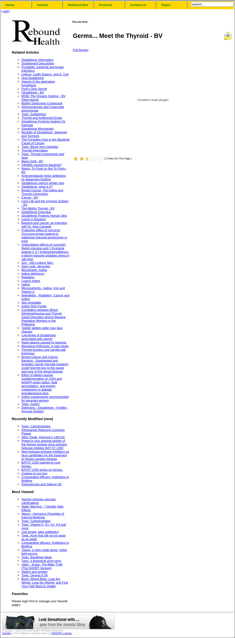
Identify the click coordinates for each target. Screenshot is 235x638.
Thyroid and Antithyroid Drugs (41, 118)
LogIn (5, 11)
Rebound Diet (78, 5)
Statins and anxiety (34, 571)
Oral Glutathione (32, 78)
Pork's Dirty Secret (34, 89)
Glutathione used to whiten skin (42, 183)
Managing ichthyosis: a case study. (45, 346)
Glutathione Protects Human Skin (44, 215)
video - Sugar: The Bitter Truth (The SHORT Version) (42, 566)
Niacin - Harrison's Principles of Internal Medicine (42, 515)
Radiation (27, 277)
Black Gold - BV (32, 161)
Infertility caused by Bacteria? (41, 165)
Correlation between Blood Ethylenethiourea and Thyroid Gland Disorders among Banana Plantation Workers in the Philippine (43, 317)
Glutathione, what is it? (36, 186)
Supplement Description (37, 63)
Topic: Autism (30, 404)
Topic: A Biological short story (41, 561)
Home (10, 5)
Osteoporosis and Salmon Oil (41, 484)
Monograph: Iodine (34, 270)
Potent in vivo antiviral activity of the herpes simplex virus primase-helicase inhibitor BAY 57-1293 (44, 444)
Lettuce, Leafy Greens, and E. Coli (45, 74)
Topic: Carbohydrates (36, 426)
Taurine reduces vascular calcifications (38, 501)
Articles (42, 5)
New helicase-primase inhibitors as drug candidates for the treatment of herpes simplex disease (45, 455)
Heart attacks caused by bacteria (43, 342)
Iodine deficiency (32, 273)
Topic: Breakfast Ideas (36, 557)
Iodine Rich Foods (33, 306)
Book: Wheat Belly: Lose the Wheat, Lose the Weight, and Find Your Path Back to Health (44, 582)
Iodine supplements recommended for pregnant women (45, 398)
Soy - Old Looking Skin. (37, 263)
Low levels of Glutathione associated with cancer (38, 337)
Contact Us (138, 5)
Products (105, 5)
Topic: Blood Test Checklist (39, 147)
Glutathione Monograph (37, 128)
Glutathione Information (37, 60)
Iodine (25, 284)
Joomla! (6, 633)
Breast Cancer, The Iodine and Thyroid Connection (42, 192)
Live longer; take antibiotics (40, 532)
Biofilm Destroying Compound (41, 103)
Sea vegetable (31, 302)
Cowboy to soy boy (34, 473)
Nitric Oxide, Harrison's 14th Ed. (43, 437)
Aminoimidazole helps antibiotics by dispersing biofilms (43, 177)
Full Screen (80, 50)
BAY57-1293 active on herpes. (42, 470)
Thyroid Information (34, 150)
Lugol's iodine (30, 281)
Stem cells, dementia (35, 266)
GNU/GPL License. (61, 633)
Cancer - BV (29, 197)
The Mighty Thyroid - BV (38, 208)
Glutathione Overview (36, 212)
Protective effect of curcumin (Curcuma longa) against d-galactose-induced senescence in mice (44, 235)
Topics (166, 5)
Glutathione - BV (32, 92)
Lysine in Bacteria (33, 219)
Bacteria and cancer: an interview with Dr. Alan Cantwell (44, 224)
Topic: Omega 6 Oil (34, 575)
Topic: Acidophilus (33, 114)
